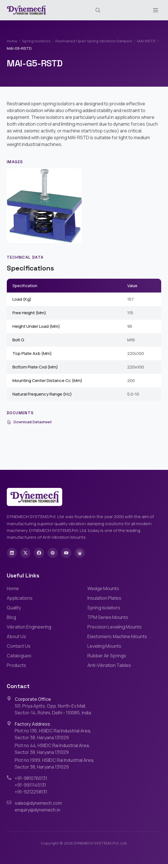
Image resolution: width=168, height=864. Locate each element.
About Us (16, 636)
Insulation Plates (104, 598)
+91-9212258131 (31, 792)
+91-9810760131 (31, 778)
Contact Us (19, 646)
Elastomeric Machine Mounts (117, 636)
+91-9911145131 (30, 785)
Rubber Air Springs (106, 656)
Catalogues (19, 656)
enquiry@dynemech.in (37, 810)
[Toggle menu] (155, 10)
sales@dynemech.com (38, 803)
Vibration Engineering (29, 627)
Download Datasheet (29, 421)
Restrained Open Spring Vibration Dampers (93, 40)
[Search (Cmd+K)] (98, 10)
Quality (14, 608)
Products (16, 665)
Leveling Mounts (104, 646)
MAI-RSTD (146, 40)
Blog (11, 617)
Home (12, 40)
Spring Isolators (36, 40)
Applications (20, 598)
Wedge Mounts (103, 588)
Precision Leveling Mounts (114, 627)
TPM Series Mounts (107, 617)
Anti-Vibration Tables (109, 665)
